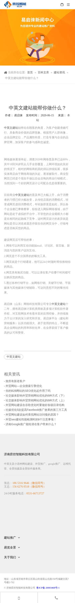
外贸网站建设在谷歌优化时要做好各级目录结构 (35, 405)
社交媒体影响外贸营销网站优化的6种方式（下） (36, 395)
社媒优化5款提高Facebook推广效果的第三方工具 (36, 409)
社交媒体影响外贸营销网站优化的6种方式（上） (36, 400)
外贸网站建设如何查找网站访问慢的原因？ (32, 414)
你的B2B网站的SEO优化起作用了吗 (28, 390)
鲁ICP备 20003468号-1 (48, 587)
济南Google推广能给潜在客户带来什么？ (31, 424)
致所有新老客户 (15, 381)
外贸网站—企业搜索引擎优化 (24, 385)
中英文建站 (11, 127)
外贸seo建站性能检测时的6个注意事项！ (31, 419)
